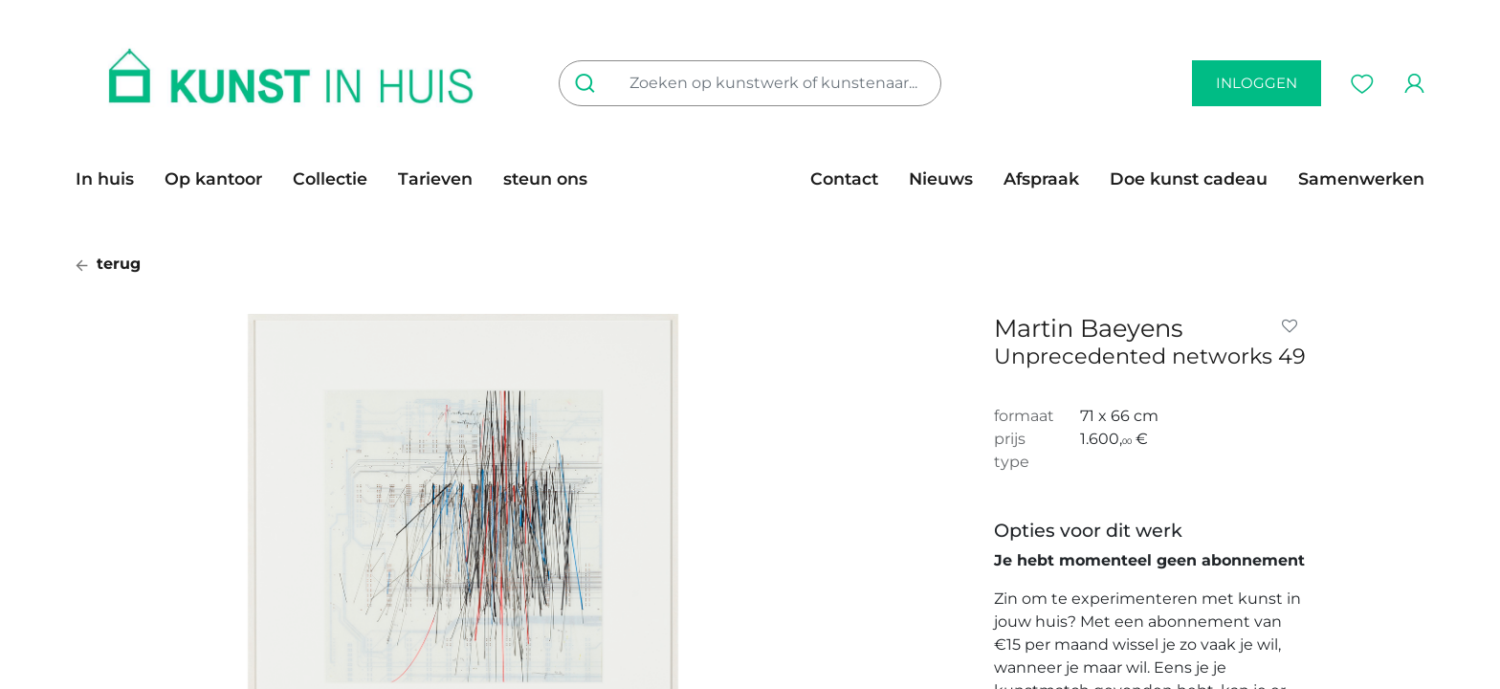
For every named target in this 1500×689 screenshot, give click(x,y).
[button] (1293, 326)
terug (108, 264)
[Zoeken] (589, 83)
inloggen (1256, 83)
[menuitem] (112, 179)
